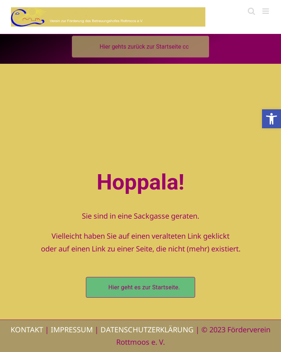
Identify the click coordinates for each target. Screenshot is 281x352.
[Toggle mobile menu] (266, 11)
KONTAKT (27, 330)
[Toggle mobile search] (251, 11)
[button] (271, 118)
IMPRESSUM (72, 330)
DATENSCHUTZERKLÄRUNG (147, 330)
